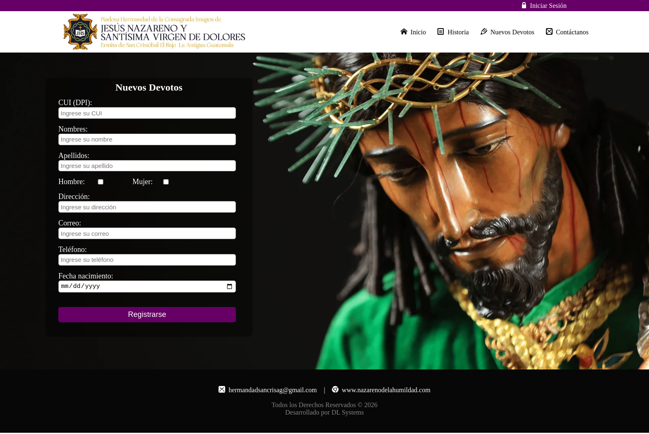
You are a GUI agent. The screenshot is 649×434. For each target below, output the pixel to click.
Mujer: (142, 181)
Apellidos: (73, 155)
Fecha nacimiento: (85, 276)
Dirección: (74, 196)
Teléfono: (72, 249)
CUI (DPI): (75, 102)
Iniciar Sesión (548, 5)
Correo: (69, 223)
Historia (453, 32)
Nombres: (73, 129)
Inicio (413, 32)
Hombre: (71, 181)
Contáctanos (567, 32)
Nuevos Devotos (507, 32)
